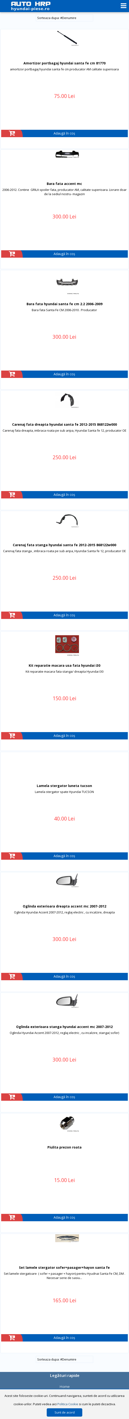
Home (65, 1386)
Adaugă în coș (64, 133)
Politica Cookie (67, 1404)
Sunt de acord (65, 1412)
